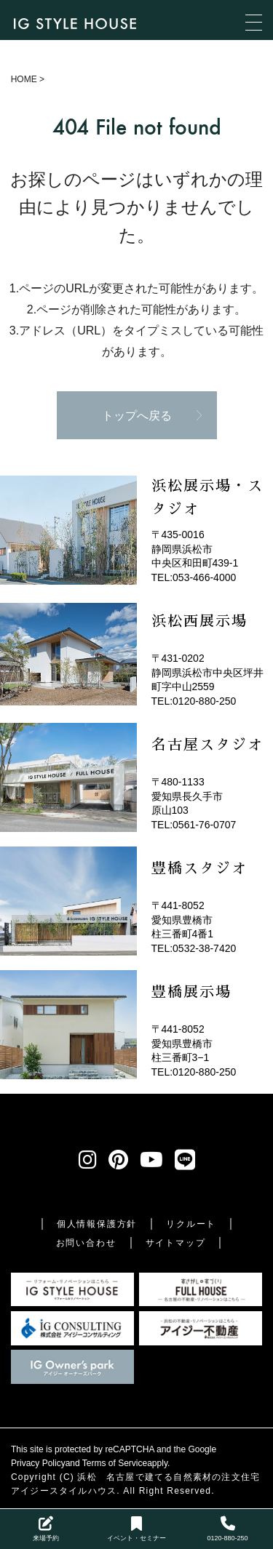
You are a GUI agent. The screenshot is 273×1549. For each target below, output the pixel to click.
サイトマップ (176, 1243)
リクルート (191, 1224)
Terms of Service (114, 1463)
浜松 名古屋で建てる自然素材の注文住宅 (168, 1477)
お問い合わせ (86, 1243)
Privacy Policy (38, 1463)
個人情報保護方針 (97, 1224)
